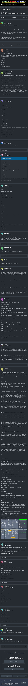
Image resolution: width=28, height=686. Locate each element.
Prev (4, 17)
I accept (24, 682)
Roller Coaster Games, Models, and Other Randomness (15, 13)
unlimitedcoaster (7, 268)
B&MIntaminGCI (7, 100)
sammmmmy (7, 142)
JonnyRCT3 (6, 609)
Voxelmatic (6, 298)
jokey (5, 561)
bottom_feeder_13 (8, 71)
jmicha (5, 344)
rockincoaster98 (7, 247)
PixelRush (6, 628)
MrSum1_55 (6, 49)
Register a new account (14, 661)
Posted (7, 23)
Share (6, 676)
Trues (5, 22)
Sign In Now (14, 669)
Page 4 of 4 (14, 17)
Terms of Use (4, 682)
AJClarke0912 (4, 12)
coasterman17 (7, 586)
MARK (5, 259)
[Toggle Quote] (2, 158)
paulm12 (6, 368)
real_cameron (7, 153)
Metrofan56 (6, 233)
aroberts (6, 185)
